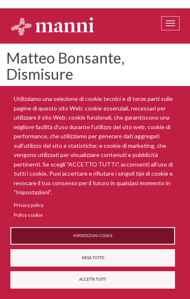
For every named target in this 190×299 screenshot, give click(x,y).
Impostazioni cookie (92, 236)
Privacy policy (29, 205)
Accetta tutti (92, 279)
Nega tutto (93, 258)
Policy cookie (28, 215)
